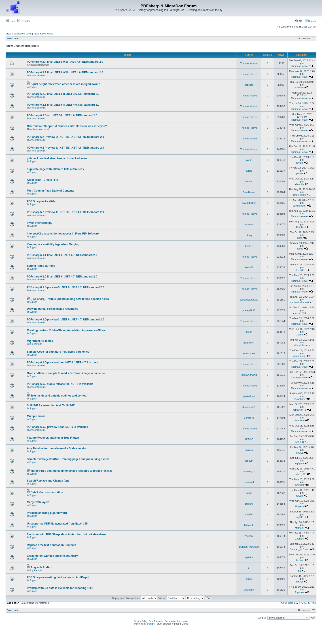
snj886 (248, 514)
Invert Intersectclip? (39, 222)
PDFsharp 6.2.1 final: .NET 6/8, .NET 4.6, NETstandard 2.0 (63, 104)
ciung (249, 235)
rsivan (249, 493)
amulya (249, 450)
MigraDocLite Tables (40, 341)
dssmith (249, 181)
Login (10, 21)
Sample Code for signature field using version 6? (58, 351)
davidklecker (249, 203)
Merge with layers (38, 502)
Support (33, 87)
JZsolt (249, 332)
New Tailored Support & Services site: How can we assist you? (67, 126)
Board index (13, 38)
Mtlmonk (249, 525)
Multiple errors (36, 416)
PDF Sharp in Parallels (41, 201)
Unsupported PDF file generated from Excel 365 (57, 523)
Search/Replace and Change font (48, 480)
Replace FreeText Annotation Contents (51, 545)
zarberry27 (249, 471)
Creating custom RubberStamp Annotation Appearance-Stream (67, 330)
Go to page (287, 603)
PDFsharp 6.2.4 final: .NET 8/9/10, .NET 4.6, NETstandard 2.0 (65, 61)
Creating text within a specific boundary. (52, 555)
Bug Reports (36, 344)
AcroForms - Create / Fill (42, 179)
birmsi (249, 579)
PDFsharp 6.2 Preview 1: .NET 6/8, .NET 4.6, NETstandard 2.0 (65, 212)
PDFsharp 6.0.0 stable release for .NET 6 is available (60, 384)
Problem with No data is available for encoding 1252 (60, 588)
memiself (249, 482)
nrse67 (249, 246)
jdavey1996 (249, 310)
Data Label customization (47, 492)
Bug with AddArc (41, 567)
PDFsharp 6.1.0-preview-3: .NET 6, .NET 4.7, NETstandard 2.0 (65, 287)
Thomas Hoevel (248, 63)
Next (313, 603)
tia (249, 568)
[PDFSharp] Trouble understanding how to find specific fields (70, 299)
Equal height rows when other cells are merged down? (65, 84)
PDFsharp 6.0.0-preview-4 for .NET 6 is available (57, 427)
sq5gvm (249, 460)
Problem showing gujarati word (47, 512)
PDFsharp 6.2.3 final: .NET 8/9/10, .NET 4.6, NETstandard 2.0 (65, 72)
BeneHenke (248, 192)
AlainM (249, 224)
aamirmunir (249, 353)
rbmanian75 (248, 407)
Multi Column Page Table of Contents (50, 190)
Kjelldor (249, 557)
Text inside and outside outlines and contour (59, 395)
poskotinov (249, 396)
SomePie (249, 417)
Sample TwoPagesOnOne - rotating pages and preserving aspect (68, 459)
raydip (249, 160)
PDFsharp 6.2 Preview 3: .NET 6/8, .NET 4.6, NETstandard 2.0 (65, 137)
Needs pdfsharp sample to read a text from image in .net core (66, 373)
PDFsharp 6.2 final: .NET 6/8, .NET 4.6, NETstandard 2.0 (62, 115)
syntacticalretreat (248, 299)
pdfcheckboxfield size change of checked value (57, 158)
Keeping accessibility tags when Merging (53, 244)
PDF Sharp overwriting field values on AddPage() (58, 577)
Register (23, 21)
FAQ (298, 21)
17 (309, 603)
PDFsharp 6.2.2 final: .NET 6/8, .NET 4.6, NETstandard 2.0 (63, 94)
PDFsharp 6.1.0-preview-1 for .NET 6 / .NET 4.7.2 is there (62, 362)
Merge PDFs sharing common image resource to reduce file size (71, 470)
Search (310, 21)
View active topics (43, 33)
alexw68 (248, 267)
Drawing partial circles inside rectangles (52, 308)
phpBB (149, 624)
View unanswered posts (19, 33)
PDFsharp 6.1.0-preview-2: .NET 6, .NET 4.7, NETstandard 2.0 (65, 319)
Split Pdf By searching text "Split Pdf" (51, 405)
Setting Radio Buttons (41, 265)
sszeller (249, 84)
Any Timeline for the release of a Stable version (57, 448)
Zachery (248, 536)
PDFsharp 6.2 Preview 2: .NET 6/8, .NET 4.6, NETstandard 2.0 (65, 147)
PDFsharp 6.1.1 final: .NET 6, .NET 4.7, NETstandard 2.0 (62, 255)
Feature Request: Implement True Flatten (53, 437)
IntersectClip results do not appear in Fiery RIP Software (63, 233)
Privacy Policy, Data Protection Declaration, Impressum (161, 621)
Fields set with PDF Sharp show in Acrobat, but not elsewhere (66, 534)
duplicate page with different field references (55, 169)
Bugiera (249, 503)
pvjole (249, 170)
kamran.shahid (249, 374)
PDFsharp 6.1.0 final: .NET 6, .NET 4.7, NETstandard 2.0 (62, 276)
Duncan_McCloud (248, 546)
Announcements (37, 75)
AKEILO (248, 439)
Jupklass (249, 589)
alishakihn (249, 342)
